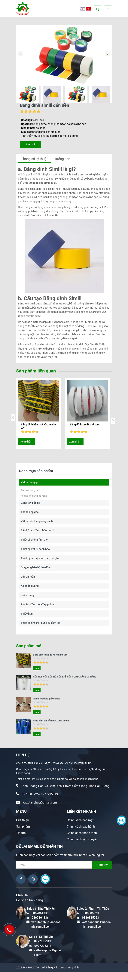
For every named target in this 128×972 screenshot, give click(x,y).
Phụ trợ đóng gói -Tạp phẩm (37, 604)
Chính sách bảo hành (81, 826)
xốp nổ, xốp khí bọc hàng (34, 495)
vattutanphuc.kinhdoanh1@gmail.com (96, 924)
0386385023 (90, 913)
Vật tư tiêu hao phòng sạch (37, 521)
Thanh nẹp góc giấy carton (46, 698)
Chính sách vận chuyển (82, 839)
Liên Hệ (30, 144)
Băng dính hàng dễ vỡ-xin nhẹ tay (38, 426)
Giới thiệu (22, 820)
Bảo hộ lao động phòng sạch (37, 530)
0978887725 (30, 794)
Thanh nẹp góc (29, 512)
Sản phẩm (23, 826)
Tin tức (21, 833)
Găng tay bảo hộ (30, 502)
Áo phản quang (30, 585)
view (37, 668)
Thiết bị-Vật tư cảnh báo (35, 549)
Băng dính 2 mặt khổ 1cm (84, 424)
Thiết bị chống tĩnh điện (35, 539)
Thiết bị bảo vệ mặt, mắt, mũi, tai (40, 558)
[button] (107, 54)
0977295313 (49, 794)
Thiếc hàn (27, 613)
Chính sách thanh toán (82, 833)
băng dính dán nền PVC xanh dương (51, 720)
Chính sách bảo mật (80, 820)
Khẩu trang (27, 595)
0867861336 (40, 913)
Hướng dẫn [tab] (62, 159)
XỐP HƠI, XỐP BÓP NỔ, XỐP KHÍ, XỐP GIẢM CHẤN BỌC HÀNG (64, 676)
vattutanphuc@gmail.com (40, 802)
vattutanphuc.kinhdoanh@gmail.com (45, 924)
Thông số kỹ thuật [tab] (34, 159)
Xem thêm (26, 441)
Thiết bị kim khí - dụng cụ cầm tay (40, 622)
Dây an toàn (28, 576)
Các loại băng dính (30, 490)
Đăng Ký (102, 865)
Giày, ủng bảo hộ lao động (36, 567)
